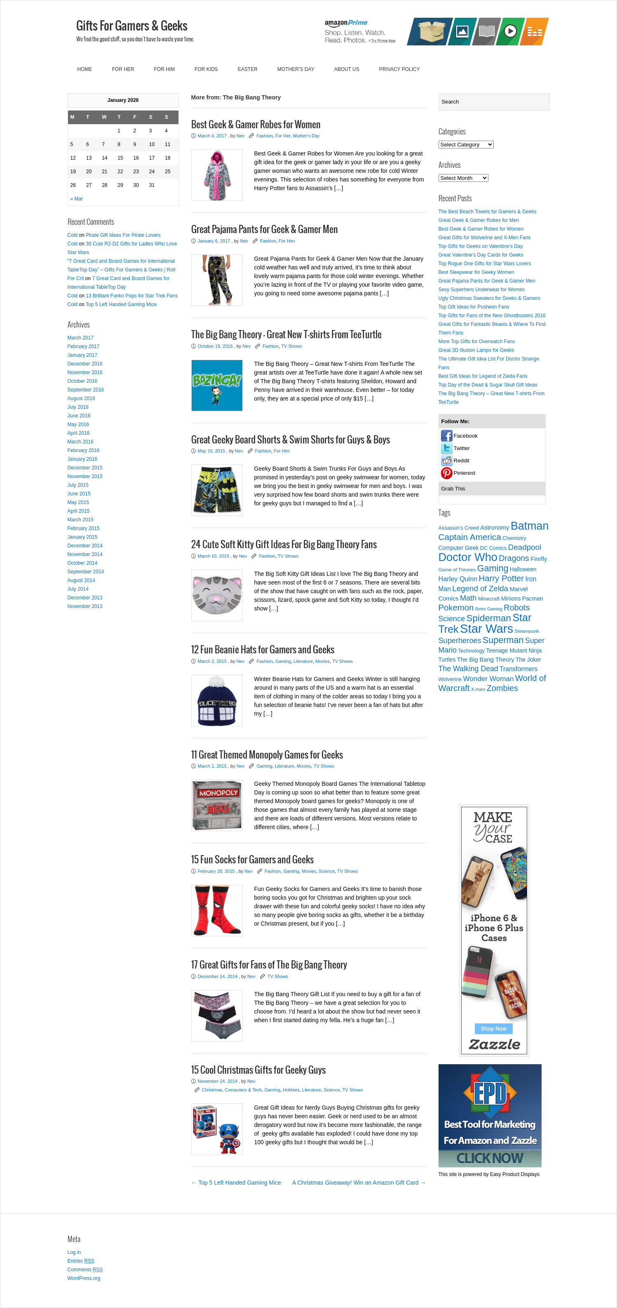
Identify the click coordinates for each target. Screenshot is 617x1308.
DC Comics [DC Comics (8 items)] (493, 548)
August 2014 (81, 580)
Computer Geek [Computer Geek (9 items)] (459, 547)
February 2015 (84, 528)
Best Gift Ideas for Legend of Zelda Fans (483, 376)
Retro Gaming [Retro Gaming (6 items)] (488, 608)
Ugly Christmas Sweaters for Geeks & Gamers (489, 298)
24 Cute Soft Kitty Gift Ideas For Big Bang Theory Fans (284, 545)
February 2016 (84, 450)
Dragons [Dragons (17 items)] (514, 558)
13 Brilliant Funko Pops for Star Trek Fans (132, 296)
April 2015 (79, 511)
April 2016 (79, 433)
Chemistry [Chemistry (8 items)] (514, 538)
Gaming (283, 661)
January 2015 (83, 537)
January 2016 (83, 459)
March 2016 (81, 442)
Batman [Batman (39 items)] (530, 526)
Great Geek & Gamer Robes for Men (479, 220)
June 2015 (79, 494)
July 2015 (78, 485)
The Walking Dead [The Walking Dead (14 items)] (468, 669)
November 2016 (85, 372)
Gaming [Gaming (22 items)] (493, 568)
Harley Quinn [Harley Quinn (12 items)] (458, 578)
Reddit (462, 460)
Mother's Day (306, 135)
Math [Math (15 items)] (468, 598)
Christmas (212, 1089)
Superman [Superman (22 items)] (503, 640)
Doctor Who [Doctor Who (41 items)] (468, 557)
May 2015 (78, 502)
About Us (346, 69)
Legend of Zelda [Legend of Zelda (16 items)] (480, 588)
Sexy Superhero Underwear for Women (482, 289)
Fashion (264, 135)
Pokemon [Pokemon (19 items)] (456, 607)
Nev (241, 135)
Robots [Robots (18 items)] (517, 607)
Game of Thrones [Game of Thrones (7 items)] (457, 569)
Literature (302, 661)
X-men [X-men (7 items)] (478, 689)
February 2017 (84, 346)
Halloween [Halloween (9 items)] (523, 569)
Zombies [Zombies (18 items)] (502, 688)
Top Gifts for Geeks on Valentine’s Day (481, 246)
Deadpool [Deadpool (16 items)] (524, 547)
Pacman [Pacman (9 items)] (532, 598)
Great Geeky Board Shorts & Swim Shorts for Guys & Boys (290, 440)
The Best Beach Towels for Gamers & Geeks (488, 211)
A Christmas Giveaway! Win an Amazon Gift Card (359, 1182)
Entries (81, 1261)
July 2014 (78, 589)
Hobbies (291, 1089)
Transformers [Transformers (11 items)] (518, 668)
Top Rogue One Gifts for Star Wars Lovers (485, 263)
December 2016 (85, 364)
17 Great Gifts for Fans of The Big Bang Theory (269, 965)
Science (327, 871)
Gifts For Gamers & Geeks (132, 26)
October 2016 (83, 381)
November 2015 (85, 476)
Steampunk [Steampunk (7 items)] (527, 631)
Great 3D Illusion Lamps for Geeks (476, 350)
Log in (74, 1252)
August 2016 (81, 398)
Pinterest (465, 473)
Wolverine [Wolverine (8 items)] (450, 679)
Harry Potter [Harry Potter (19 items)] (501, 578)
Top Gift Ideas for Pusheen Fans (474, 307)
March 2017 (81, 338)
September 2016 (86, 390)
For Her (123, 69)
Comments (85, 1270)
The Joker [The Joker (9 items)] (528, 659)
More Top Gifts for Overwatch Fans (477, 341)
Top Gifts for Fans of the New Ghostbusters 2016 (492, 315)
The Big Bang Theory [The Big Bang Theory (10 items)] (485, 659)
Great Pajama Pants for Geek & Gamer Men (264, 229)
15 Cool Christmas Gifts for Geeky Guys (258, 1070)
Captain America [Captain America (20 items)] (470, 537)
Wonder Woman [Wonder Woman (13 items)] (488, 679)
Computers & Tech (243, 1089)
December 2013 (85, 598)
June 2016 (79, 416)
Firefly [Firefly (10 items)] (538, 559)
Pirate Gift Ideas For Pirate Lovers (123, 235)
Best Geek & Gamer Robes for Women (256, 125)
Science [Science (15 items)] (452, 619)
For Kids (206, 69)
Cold (73, 235)
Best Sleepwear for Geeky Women (476, 272)
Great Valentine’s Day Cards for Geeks (481, 255)
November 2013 (85, 606)
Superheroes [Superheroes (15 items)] (460, 640)
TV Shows (291, 346)
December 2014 (85, 546)
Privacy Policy (399, 69)
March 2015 (81, 520)
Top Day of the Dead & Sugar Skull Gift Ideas (488, 385)
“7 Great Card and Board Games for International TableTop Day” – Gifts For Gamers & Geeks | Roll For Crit (122, 269)
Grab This (453, 488)
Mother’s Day (295, 69)
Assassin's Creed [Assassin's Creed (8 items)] (459, 528)
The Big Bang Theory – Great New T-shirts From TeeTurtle (286, 335)
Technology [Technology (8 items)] (471, 651)
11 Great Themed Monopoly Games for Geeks (267, 755)
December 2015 (85, 468)
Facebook (466, 436)
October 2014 (83, 563)
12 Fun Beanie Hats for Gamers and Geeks (262, 650)
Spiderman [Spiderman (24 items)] (488, 618)
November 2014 (85, 554)
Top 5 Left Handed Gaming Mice (121, 304)
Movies (322, 661)
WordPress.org (84, 1278)
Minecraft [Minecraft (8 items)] (489, 599)
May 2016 (78, 424)
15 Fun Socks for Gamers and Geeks (252, 860)
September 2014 (86, 572)
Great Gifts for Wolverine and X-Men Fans (485, 237)
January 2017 (83, 355)
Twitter (462, 448)
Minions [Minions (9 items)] (511, 598)
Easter (248, 69)
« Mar (76, 199)
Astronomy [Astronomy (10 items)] (494, 527)
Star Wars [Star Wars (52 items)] (486, 628)
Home (84, 69)
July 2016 (78, 407)
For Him (164, 69)
